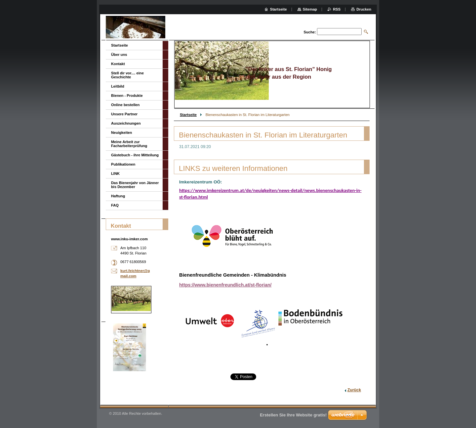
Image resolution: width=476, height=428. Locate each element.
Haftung (118, 196)
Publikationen (123, 164)
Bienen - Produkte (127, 95)
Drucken (363, 9)
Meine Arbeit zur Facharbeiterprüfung (129, 144)
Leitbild (117, 86)
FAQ (115, 205)
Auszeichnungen (126, 123)
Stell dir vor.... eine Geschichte (127, 75)
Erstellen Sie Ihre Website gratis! (293, 414)
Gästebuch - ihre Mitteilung (135, 155)
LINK (115, 173)
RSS (336, 9)
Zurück (354, 390)
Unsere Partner (124, 114)
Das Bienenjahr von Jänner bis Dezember (135, 185)
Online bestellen (125, 105)
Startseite (188, 115)
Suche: (309, 32)
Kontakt (118, 64)
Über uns (119, 55)
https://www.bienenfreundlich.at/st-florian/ (225, 285)
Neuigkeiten (121, 133)
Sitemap (310, 9)
